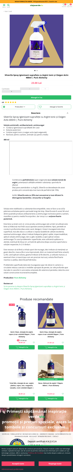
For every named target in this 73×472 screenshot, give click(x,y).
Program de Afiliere (21, 436)
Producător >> (14, 107)
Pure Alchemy (20, 278)
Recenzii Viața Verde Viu (31, 434)
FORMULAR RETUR (15, 434)
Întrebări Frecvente (44, 436)
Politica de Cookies (35, 453)
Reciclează (33, 436)
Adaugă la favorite (51, 107)
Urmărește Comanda (47, 434)
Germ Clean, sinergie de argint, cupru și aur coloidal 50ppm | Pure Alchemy (22, 334)
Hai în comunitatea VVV (63, 434)
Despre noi (5, 434)
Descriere (49, 113)
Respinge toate (55, 464)
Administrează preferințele (12, 469)
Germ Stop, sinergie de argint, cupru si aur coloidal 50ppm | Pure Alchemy (51, 334)
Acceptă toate (18, 464)
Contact (55, 436)
